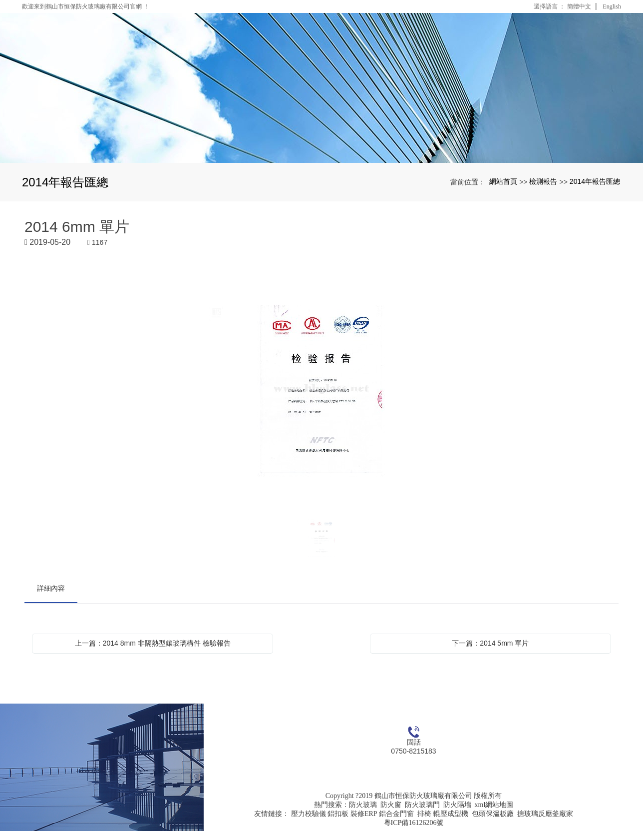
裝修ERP (363, 814)
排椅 (424, 814)
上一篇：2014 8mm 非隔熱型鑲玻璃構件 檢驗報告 (153, 643)
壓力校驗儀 (308, 814)
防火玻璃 (363, 805)
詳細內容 (51, 588)
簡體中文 (579, 6)
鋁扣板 (337, 814)
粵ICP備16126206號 (414, 823)
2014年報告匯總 (595, 181)
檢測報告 (543, 181)
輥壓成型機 (450, 814)
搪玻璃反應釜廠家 (545, 814)
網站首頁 (503, 181)
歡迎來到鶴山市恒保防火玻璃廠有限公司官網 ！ (85, 6)
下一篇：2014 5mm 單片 (490, 643)
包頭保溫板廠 (493, 814)
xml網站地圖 (494, 805)
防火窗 (390, 805)
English (612, 6)
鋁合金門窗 (396, 814)
